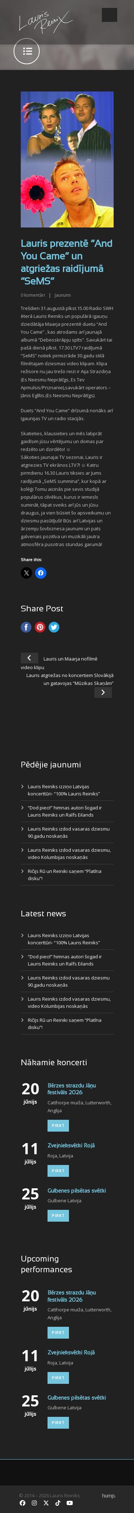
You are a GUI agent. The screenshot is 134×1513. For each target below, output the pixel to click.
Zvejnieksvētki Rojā (71, 1145)
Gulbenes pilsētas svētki (77, 1191)
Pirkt (58, 1125)
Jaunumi (63, 295)
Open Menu (109, 15)
